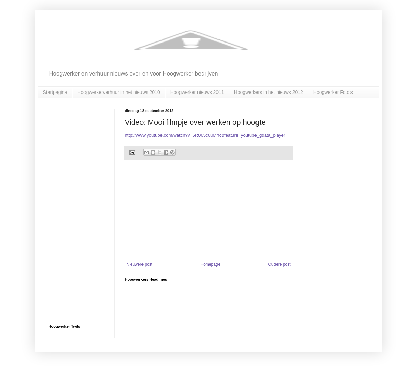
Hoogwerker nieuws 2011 (197, 92)
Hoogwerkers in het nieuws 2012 (268, 92)
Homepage (210, 264)
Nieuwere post (140, 264)
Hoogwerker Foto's (333, 92)
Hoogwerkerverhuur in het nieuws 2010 (118, 92)
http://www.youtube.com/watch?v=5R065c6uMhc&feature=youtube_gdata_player (205, 135)
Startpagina (55, 92)
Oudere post (279, 264)
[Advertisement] (209, 210)
